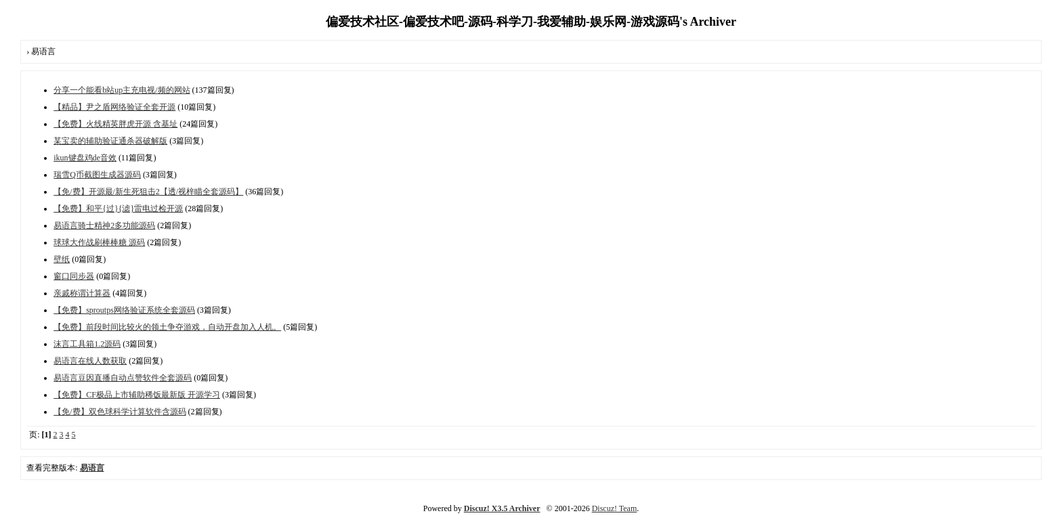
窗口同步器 (74, 276)
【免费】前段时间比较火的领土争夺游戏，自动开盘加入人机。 (167, 327)
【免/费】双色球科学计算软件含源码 (120, 411)
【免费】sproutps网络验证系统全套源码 (124, 310)
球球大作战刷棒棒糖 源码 (99, 242)
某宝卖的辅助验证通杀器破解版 (110, 141)
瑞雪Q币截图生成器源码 (97, 174)
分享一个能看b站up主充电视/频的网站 (122, 90)
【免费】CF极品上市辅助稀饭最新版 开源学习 (137, 394)
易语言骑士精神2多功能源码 (104, 225)
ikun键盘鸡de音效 (85, 157)
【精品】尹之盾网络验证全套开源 (114, 107)
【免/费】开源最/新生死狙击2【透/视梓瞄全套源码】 (148, 191)
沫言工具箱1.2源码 (87, 344)
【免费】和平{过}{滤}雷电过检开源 (118, 208)
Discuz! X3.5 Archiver (502, 508)
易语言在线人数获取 (90, 361)
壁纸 (62, 259)
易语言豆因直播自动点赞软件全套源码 (123, 378)
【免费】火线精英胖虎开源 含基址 (115, 124)
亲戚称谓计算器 (82, 293)
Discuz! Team (614, 508)
